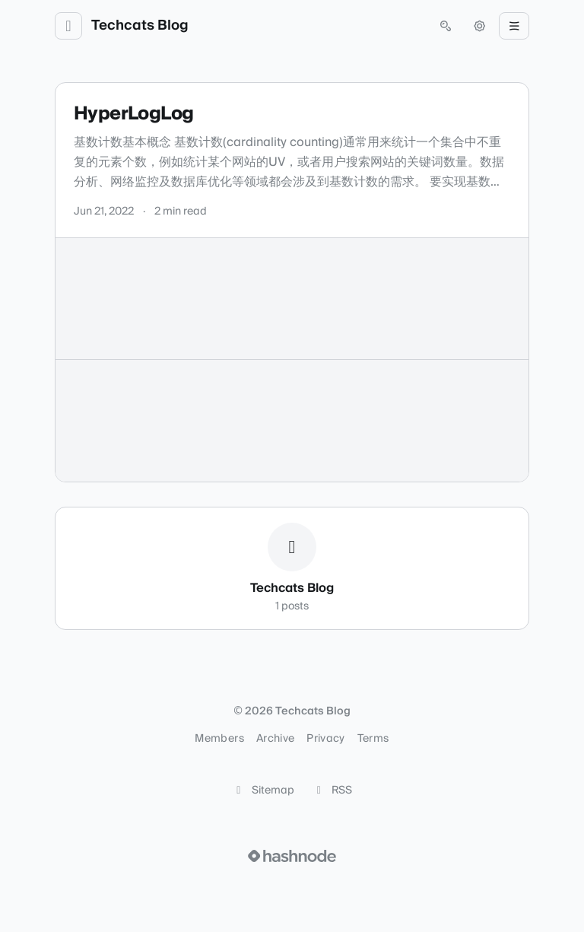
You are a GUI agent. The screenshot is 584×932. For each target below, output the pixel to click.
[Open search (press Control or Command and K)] (445, 26)
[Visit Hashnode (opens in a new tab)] (292, 856)
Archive (275, 739)
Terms (373, 739)
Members (219, 739)
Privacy (325, 739)
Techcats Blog (140, 26)
